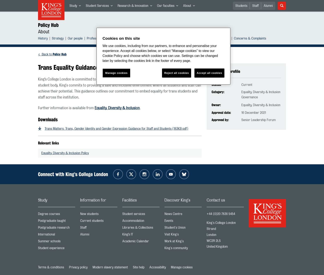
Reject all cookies (176, 72)
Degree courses (56, 214)
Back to (54, 54)
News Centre (183, 214)
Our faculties (169, 6)
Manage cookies (182, 267)
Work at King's (183, 242)
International (56, 235)
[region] (163, 56)
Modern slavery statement (110, 267)
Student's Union (183, 228)
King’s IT (141, 235)
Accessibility (157, 267)
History (43, 39)
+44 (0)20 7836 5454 (221, 214)
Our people (75, 39)
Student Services (100, 6)
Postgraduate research (56, 228)
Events (183, 221)
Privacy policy (78, 267)
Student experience (56, 249)
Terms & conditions (51, 267)
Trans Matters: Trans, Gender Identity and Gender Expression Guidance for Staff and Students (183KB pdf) (116, 128)
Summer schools (56, 242)
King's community (183, 249)
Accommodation (141, 221)
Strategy (58, 39)
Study (76, 6)
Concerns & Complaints (250, 39)
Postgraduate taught (56, 221)
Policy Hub (48, 25)
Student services (141, 214)
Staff (255, 5)
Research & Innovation (136, 6)
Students (241, 5)
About (190, 6)
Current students (98, 221)
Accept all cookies (209, 72)
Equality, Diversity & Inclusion (117, 108)
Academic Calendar (141, 242)
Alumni (268, 5)
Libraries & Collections (141, 228)
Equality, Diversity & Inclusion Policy (65, 153)
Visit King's (183, 235)
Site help (138, 267)
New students (98, 214)
